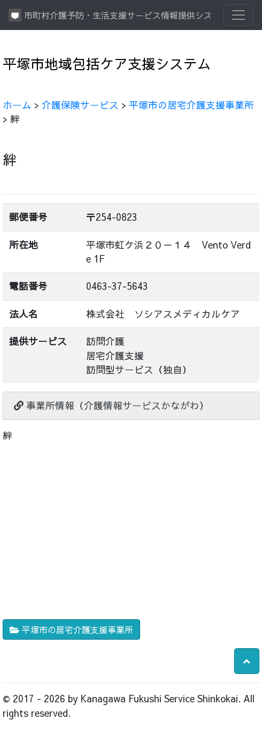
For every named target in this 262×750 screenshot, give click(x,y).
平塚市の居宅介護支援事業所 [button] (71, 629)
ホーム (17, 104)
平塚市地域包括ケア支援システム (107, 63)
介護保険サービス (80, 104)
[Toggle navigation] (238, 15)
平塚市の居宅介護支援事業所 (191, 104)
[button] (246, 661)
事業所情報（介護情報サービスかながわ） (111, 405)
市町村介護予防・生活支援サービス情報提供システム (110, 15)
